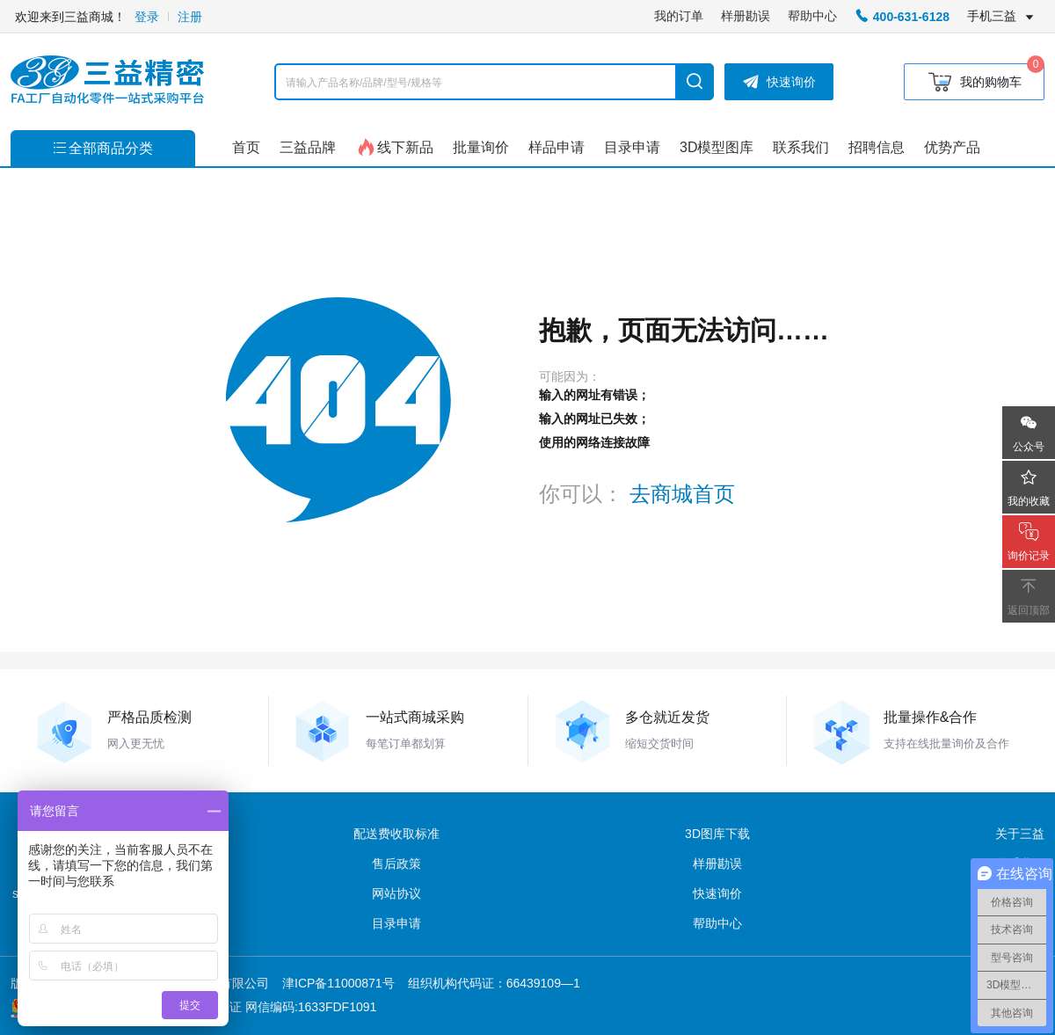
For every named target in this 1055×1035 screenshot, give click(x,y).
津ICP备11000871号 (338, 983)
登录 (147, 17)
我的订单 (678, 16)
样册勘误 (745, 16)
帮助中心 (812, 16)
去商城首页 (682, 494)
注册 (190, 17)
